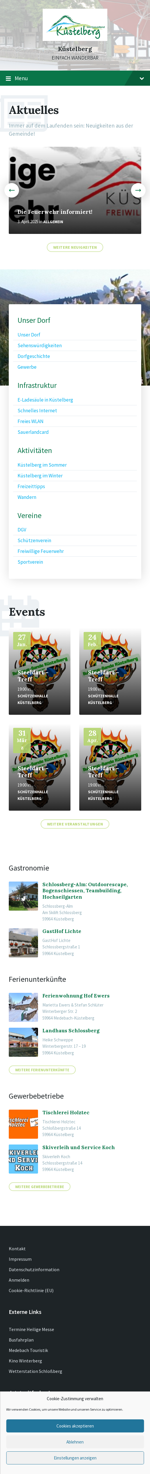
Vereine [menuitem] (30, 515)
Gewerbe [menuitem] (27, 367)
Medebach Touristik (28, 1350)
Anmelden (19, 1280)
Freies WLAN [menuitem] (31, 421)
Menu (75, 78)
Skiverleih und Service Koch (78, 1147)
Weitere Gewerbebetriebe (39, 1186)
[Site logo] (75, 39)
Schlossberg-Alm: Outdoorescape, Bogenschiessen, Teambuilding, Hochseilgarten (85, 890)
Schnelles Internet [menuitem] (37, 410)
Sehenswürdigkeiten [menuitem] (40, 345)
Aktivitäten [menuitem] (35, 450)
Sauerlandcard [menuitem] (33, 432)
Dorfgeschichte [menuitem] (34, 356)
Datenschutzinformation (34, 1269)
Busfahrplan (21, 1340)
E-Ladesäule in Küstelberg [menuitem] (45, 400)
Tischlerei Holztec (65, 1112)
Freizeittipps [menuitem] (31, 486)
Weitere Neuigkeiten (75, 247)
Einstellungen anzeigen (75, 1458)
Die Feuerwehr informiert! (55, 211)
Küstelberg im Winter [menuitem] (40, 475)
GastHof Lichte (61, 931)
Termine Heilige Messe (31, 1329)
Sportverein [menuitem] (30, 562)
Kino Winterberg (25, 1361)
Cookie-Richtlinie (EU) (31, 1290)
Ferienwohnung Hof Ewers (76, 996)
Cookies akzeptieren (75, 1426)
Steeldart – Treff (33, 676)
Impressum (20, 1259)
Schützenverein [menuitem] (34, 540)
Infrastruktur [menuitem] (37, 385)
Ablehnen (75, 1442)
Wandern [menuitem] (27, 497)
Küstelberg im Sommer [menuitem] (42, 465)
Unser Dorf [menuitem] (34, 320)
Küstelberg (75, 49)
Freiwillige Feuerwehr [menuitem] (41, 551)
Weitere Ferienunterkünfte (42, 1070)
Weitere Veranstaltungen (75, 824)
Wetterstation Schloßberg (35, 1371)
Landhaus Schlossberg (70, 1030)
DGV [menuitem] (22, 529)
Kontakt (17, 1248)
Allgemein (53, 221)
